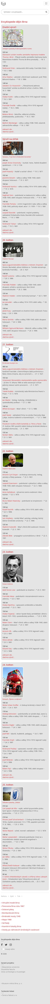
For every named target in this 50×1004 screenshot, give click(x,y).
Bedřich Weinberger (9, 123)
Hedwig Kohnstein (9, 714)
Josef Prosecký (7, 171)
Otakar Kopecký (8, 614)
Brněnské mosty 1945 (10, 916)
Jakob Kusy (6, 311)
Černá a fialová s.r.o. (9, 995)
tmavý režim (10, 949)
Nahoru (4, 896)
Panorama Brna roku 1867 (12, 906)
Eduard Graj (7, 648)
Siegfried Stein (7, 195)
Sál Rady (5, 923)
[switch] (2, 949)
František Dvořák (8, 105)
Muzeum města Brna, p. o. (11, 983)
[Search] (25, 12)
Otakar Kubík (7, 97)
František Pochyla (9, 204)
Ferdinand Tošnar (9, 224)
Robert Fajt (6, 768)
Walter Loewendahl (9, 837)
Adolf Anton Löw (8, 590)
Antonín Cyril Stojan (10, 475)
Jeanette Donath (8, 178)
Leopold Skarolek (8, 213)
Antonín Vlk (6, 631)
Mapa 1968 (6, 919)
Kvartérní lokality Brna (11, 926)
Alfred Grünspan (8, 409)
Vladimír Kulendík (9, 527)
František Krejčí (8, 740)
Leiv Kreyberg (7, 518)
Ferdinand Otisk (8, 68)
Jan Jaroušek (7, 302)
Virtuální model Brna (10, 902)
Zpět (12, 896)
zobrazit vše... (7, 129)
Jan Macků (6, 400)
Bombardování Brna (10, 913)
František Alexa (8, 596)
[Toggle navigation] (46, 3)
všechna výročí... (8, 132)
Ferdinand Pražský (9, 749)
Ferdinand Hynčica (9, 186)
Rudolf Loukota (8, 276)
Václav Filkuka (7, 848)
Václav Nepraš (7, 831)
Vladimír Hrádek (8, 296)
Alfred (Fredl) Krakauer (10, 865)
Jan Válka (5, 857)
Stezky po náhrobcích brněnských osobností (20, 930)
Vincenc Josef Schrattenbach (13, 819)
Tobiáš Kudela (7, 391)
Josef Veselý (6, 415)
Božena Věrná (7, 114)
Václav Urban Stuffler (10, 705)
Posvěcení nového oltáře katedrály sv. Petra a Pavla (21, 424)
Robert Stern (7, 622)
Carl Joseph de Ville (9, 808)
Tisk (18, 896)
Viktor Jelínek (7, 640)
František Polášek (9, 285)
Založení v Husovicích (11, 86)
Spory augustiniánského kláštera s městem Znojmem (22, 265)
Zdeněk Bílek (7, 536)
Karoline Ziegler (8, 725)
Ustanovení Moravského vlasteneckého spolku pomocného (24, 380)
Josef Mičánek (7, 760)
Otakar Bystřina (8, 605)
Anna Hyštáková (8, 492)
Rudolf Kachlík (7, 509)
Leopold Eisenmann (9, 483)
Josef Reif (5, 734)
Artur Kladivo (7, 77)
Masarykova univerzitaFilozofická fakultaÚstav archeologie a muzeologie (13, 969)
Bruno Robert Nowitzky (11, 501)
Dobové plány (7, 909)
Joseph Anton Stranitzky (11, 163)
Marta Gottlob (8, 319)
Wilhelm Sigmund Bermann (12, 328)
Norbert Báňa (7, 435)
